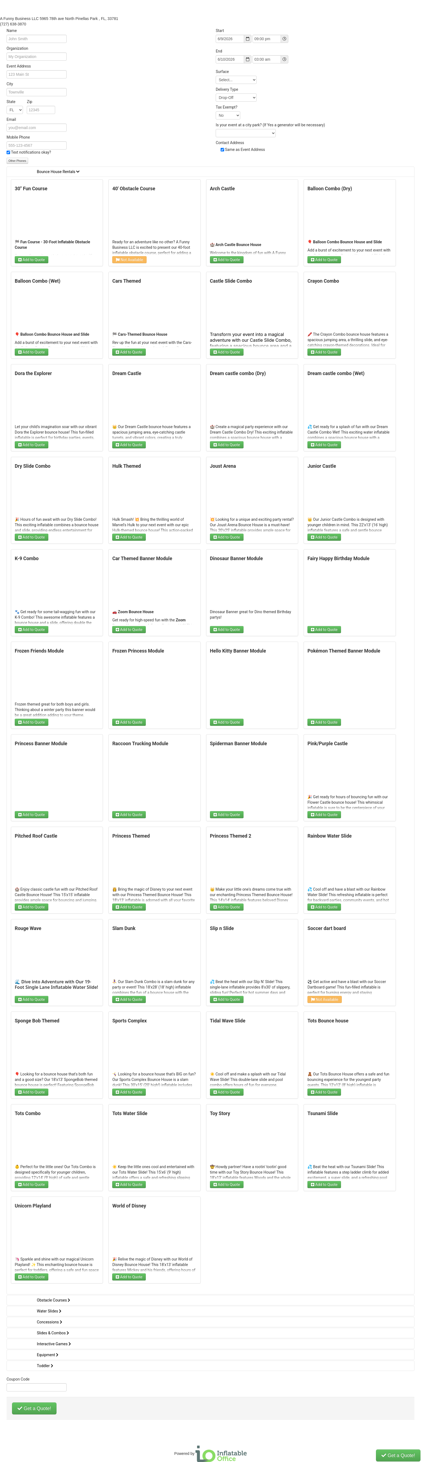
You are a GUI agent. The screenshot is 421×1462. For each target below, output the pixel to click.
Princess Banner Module (41, 743)
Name (12, 30)
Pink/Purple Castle (327, 743)
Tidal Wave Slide (227, 1021)
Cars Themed (126, 281)
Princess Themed (131, 836)
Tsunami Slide (322, 1113)
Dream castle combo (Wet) (335, 373)
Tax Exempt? (226, 107)
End (219, 51)
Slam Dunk (123, 928)
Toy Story (220, 1113)
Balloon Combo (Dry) (329, 188)
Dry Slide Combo (33, 466)
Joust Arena (223, 466)
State (19, 102)
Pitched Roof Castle (36, 836)
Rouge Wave (28, 928)
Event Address (19, 66)
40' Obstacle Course (133, 188)
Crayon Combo (323, 281)
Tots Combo (28, 1113)
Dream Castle (126, 373)
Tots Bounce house (327, 1021)
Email (11, 119)
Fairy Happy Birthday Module (338, 558)
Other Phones (17, 160)
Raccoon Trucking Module (140, 743)
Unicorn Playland (33, 1206)
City (10, 84)
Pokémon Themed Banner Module (343, 651)
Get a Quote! (34, 1408)
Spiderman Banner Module (238, 743)
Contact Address (230, 143)
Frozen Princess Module (138, 651)
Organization (17, 48)
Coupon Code (18, 1379)
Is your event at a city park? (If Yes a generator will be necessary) (270, 125)
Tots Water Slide (129, 1113)
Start (220, 30)
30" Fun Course (31, 188)
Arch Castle (222, 188)
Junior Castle (321, 466)
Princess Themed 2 (230, 836)
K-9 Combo (27, 558)
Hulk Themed (126, 466)
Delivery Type (227, 89)
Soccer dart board (326, 928)
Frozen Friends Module (39, 651)
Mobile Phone (18, 137)
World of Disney (129, 1206)
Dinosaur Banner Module (236, 558)
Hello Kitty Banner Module (238, 651)
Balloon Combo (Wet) (37, 281)
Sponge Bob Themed (37, 1021)
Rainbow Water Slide (329, 836)
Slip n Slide (222, 928)
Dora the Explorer (33, 373)
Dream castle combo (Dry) (238, 373)
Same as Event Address (245, 149)
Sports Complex (129, 1021)
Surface (222, 71)
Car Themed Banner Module (142, 558)
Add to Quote (31, 260)
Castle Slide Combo (231, 281)
